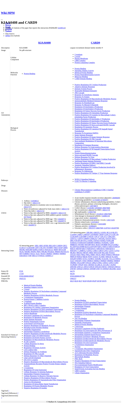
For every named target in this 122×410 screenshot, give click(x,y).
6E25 (72, 281)
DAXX (108, 238)
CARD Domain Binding (83, 79)
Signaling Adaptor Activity (84, 71)
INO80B (104, 245)
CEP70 (80, 238)
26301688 (101, 224)
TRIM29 (103, 261)
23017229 (110, 220)
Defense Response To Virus (84, 157)
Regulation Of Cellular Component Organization (41, 307)
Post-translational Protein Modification (89, 365)
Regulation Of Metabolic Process (36, 317)
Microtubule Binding (82, 357)
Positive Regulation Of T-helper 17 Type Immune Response (96, 173)
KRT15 (42, 250)
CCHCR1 (90, 236)
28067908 (105, 208)
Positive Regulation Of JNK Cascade (88, 139)
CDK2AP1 (111, 236)
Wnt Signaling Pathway (83, 363)
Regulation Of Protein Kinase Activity (37, 338)
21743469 (96, 200)
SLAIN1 (115, 257)
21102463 (90, 208)
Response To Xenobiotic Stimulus (87, 95)
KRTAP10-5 (110, 249)
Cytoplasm (78, 54)
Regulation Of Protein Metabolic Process (38, 386)
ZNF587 (73, 269)
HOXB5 (81, 245)
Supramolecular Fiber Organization (87, 351)
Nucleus (77, 347)
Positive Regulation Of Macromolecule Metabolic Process (95, 99)
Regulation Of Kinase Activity (35, 348)
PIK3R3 (44, 252)
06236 (72, 274)
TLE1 (38, 254)
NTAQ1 (112, 253)
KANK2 (115, 245)
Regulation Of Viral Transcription (87, 367)
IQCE (110, 245)
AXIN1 (103, 232)
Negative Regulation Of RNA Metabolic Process (41, 295)
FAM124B (110, 241)
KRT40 (78, 249)
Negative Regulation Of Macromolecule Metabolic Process (45, 334)
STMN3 (79, 259)
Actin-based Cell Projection (34, 323)
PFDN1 (33, 252)
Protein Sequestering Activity (34, 321)
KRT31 (72, 249)
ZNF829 (106, 269)
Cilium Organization (82, 373)
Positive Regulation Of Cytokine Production (90, 85)
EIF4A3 (97, 241)
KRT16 (111, 247)
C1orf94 (73, 234)
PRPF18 (73, 257)
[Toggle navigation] (2, 19)
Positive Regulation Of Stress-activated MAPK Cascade (95, 125)
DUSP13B (79, 241)
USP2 (116, 263)
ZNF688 (93, 269)
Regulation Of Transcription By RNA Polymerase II (93, 331)
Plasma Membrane (81, 58)
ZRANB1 (112, 269)
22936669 (98, 208)
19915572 (91, 228)
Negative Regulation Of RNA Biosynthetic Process (42, 311)
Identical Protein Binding (84, 73)
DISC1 (113, 238)
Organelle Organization (32, 330)
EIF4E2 (103, 241)
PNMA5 (109, 255)
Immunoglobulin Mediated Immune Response (91, 101)
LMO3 (100, 251)
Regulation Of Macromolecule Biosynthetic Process (93, 339)
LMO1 (95, 251)
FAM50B (89, 243)
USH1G (105, 263)
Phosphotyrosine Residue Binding (36, 327)
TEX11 (32, 254)
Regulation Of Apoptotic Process (86, 127)
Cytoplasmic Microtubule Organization (89, 349)
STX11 (85, 259)
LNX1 (106, 251)
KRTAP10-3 (101, 249)
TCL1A (112, 259)
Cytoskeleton (28, 368)
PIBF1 (93, 255)
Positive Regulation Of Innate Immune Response (92, 137)
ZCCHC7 (106, 265)
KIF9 (95, 247)
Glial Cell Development (32, 358)
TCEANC (105, 259)
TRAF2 (43, 254)
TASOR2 (98, 259)
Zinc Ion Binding (81, 318)
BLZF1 (115, 232)
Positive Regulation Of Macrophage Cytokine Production (95, 159)
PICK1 (98, 255)
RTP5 (90, 257)
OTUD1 (73, 255)
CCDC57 (22, 248)
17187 (21, 274)
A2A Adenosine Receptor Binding (87, 353)
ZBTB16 (91, 265)
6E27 (80, 281)
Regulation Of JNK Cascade (34, 354)
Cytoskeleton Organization (33, 297)
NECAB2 (105, 253)
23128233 (100, 214)
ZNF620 (80, 269)
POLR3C (51, 252)
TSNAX (88, 263)
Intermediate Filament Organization (36, 374)
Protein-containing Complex (85, 63)
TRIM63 (62, 254)
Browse (8, 25)
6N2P (94, 281)
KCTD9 (73, 247)
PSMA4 (79, 257)
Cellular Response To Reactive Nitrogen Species (41, 376)
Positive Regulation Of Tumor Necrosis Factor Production (95, 123)
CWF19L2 (101, 238)
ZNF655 (86, 269)
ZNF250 (98, 267)
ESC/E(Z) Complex (31, 360)
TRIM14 (90, 261)
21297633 (107, 228)
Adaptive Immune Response (85, 87)
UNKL (99, 263)
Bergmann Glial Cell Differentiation (37, 336)
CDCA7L (103, 236)
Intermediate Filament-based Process (88, 335)
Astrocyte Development (32, 382)
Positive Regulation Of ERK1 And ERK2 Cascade (93, 163)
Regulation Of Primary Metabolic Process (90, 337)
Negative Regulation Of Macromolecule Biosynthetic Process (46, 362)
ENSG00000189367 (26, 276)
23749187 (103, 200)
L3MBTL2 (82, 251)
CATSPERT (94, 234)
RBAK (85, 257)
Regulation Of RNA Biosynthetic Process (89, 304)
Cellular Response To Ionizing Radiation (38, 372)
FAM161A (74, 243)
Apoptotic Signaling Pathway (85, 165)
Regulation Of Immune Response (87, 145)
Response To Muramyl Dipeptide (86, 105)
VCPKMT (73, 265)
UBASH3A (23, 256)
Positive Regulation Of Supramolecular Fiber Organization (45, 380)
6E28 (85, 281)
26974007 (93, 206)
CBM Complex (80, 60)
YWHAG (41, 256)
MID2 (91, 253)
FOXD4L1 (105, 243)
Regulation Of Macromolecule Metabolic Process (41, 340)
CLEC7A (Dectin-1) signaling (85, 181)
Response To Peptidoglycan (84, 103)
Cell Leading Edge (30, 350)
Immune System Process (83, 89)
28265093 (93, 218)
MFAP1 (86, 253)
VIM (29, 256)
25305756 (91, 212)
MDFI (56, 250)
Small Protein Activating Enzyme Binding (90, 369)
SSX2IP (73, 259)
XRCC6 (35, 256)
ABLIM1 (89, 232)
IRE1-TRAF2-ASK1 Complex (35, 305)
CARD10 (86, 234)
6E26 (76, 281)
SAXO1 (96, 257)
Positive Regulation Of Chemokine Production (91, 113)
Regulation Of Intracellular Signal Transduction (41, 384)
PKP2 (103, 255)
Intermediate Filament (82, 306)
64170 (72, 271)
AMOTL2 (97, 232)
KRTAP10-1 (91, 249)
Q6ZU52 (22, 279)
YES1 (85, 265)
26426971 (54, 213)
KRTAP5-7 (74, 251)
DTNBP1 (50, 248)
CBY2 (65, 246)
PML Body (79, 359)
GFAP (60, 248)
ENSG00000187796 (77, 276)
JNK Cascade (79, 93)
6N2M (89, 281)
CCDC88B (82, 236)
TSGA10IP (81, 263)
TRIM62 (73, 263)
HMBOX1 (74, 245)
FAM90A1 (97, 243)
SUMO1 (91, 259)
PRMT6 (58, 252)
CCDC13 (107, 234)
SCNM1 (102, 257)
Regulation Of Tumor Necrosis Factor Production (92, 111)
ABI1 (37, 246)
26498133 (105, 216)
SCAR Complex (29, 342)
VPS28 (80, 265)
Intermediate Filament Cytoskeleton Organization (92, 333)
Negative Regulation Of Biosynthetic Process (40, 378)
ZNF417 (104, 267)
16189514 (61, 28)
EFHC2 (91, 241)
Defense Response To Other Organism (37, 356)
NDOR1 (27, 252)
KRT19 (117, 247)
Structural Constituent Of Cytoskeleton (38, 315)
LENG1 (90, 251)
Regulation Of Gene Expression (35, 370)
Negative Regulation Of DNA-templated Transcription (43, 309)
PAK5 (78, 255)
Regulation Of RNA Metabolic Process (89, 312)
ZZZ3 (119, 269)
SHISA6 (108, 257)
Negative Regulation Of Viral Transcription (90, 361)
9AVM (99, 281)
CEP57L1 (73, 238)
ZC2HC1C (99, 265)
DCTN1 (43, 248)
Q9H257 (73, 279)
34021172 (35, 203)
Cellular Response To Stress (34, 344)
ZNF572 (117, 267)
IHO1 (93, 245)
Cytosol (77, 56)
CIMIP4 (86, 238)
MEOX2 (79, 253)
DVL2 (85, 241)
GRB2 (65, 248)
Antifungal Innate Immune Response (88, 161)
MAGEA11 (49, 250)
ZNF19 (86, 267)
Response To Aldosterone (84, 171)
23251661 (94, 222)
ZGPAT (113, 265)
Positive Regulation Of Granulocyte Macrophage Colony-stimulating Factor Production (95, 116)
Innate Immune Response (84, 135)
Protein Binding (29, 74)
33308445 (92, 226)
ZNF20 (91, 267)
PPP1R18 (115, 255)
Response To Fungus (82, 97)
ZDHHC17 (49, 256)
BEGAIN (52, 246)
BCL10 (109, 232)
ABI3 (41, 246)
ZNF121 (80, 267)
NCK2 (21, 252)
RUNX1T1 (65, 252)
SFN (21, 254)
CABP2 (79, 234)
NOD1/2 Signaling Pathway (85, 179)
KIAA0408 (44, 42)
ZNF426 (111, 267)
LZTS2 (116, 251)
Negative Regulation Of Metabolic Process (39, 325)
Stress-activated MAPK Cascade (86, 155)
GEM (112, 243)
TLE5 (72, 261)
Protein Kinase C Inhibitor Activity (36, 299)
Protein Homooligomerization (85, 153)
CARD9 (95, 42)
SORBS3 (26, 254)
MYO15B (62, 250)
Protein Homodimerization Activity (87, 75)
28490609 (115, 198)
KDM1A (36, 250)
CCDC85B (30, 248)
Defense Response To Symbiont (35, 352)
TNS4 (84, 261)
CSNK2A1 (93, 238)
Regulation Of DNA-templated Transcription (91, 302)
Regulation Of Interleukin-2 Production (89, 107)
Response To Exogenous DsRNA (86, 133)
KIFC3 (100, 247)
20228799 (114, 228)
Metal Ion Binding (81, 77)
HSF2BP (29, 250)
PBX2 (83, 255)
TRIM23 (96, 261)
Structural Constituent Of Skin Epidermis (89, 328)
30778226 (27, 217)
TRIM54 (117, 261)
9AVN (104, 281)
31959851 (34, 201)
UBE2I (94, 263)
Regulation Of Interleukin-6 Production (89, 109)
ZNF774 (99, 269)
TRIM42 (110, 261)
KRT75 (84, 249)
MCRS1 (73, 253)
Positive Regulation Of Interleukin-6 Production (92, 121)
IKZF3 (98, 245)
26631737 (27, 207)
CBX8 (101, 234)
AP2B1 (46, 246)
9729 (21, 271)
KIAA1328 (89, 247)
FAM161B (82, 243)
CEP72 (37, 248)
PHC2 (88, 255)
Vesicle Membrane (30, 313)
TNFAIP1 (78, 261)
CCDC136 (115, 234)
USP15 (111, 263)
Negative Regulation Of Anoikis (35, 388)
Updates (8, 31)
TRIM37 (49, 254)
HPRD (7, 36)
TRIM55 (56, 254)
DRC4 (72, 241)
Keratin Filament (81, 308)
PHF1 (39, 252)
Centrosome (79, 326)
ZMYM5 (73, 267)
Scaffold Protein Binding (33, 303)
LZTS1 (111, 251)
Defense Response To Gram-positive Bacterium (92, 147)
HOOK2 (22, 250)
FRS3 (56, 248)
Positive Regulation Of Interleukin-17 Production (92, 119)
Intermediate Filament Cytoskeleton (37, 332)
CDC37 (97, 236)
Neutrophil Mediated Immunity (86, 91)
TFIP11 (117, 259)
